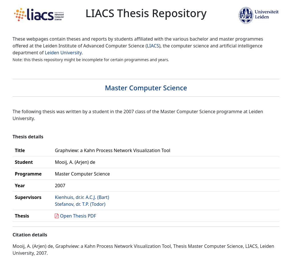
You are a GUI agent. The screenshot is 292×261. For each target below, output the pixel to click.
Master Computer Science (146, 87)
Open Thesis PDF (78, 216)
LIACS (153, 46)
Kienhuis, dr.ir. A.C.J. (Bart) (82, 197)
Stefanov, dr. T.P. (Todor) (80, 204)
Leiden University (63, 52)
